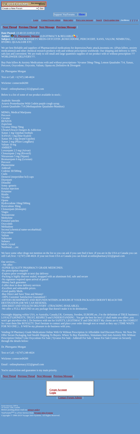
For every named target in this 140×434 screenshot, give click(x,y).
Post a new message (84, 20)
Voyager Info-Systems (43, 413)
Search (99, 20)
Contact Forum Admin (50, 20)
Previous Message (62, 376)
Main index (68, 20)
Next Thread (9, 376)
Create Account (58, 389)
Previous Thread (26, 376)
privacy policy (34, 409)
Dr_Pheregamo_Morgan (26, 36)
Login (35, 20)
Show (82, 14)
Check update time (111, 20)
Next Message (44, 376)
